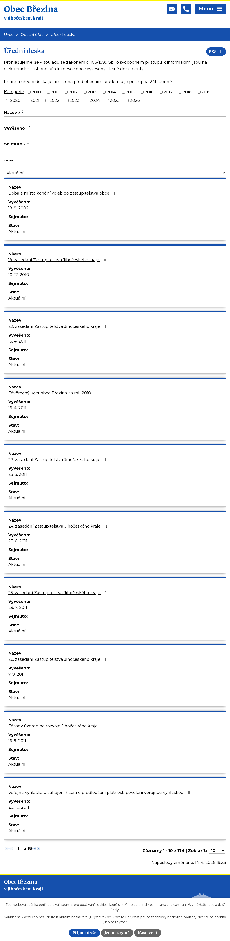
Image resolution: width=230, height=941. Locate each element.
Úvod (9, 34)
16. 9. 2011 (17, 740)
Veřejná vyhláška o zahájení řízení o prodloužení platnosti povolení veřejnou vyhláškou (100, 792)
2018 (187, 92)
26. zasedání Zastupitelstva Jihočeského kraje (58, 659)
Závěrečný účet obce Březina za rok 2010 (53, 393)
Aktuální (16, 231)
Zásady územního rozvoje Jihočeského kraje (57, 726)
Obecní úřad (32, 34)
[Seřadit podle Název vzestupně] (23, 110)
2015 (130, 92)
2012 (73, 92)
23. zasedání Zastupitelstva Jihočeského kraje (58, 459)
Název (12, 112)
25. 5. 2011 (17, 474)
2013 (92, 92)
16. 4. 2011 (17, 407)
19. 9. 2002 (18, 208)
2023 (74, 100)
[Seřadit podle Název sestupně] (23, 112)
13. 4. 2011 (17, 341)
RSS (216, 51)
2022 (54, 100)
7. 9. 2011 (16, 674)
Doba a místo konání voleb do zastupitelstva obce (63, 193)
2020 (15, 100)
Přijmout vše (84, 932)
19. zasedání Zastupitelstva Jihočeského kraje (58, 259)
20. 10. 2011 (18, 807)
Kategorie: (14, 91)
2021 (34, 100)
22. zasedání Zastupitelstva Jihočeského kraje (58, 326)
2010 (36, 92)
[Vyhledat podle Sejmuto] (115, 155)
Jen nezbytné (117, 932)
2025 (115, 100)
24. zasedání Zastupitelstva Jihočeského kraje (58, 526)
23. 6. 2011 (17, 541)
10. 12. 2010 (18, 274)
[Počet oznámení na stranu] (217, 851)
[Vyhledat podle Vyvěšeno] (115, 138)
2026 (135, 100)
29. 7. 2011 (17, 607)
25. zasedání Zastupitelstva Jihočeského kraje (58, 592)
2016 (149, 92)
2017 (168, 92)
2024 (95, 100)
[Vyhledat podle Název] (115, 120)
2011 (55, 92)
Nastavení (147, 932)
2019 (205, 92)
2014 (111, 92)
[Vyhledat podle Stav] (115, 173)
